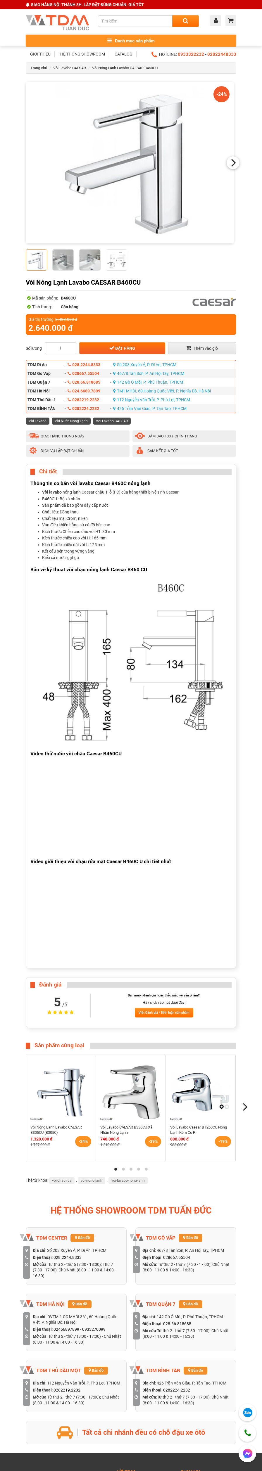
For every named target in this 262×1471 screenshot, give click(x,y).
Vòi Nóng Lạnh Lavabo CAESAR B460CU (125, 68)
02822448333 (221, 54)
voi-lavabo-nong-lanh (128, 1180)
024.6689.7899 (84, 391)
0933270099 (94, 1329)
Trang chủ (38, 68)
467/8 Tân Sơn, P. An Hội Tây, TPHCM (148, 373)
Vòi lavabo (52, 492)
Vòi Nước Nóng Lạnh (71, 421)
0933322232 (191, 54)
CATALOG (123, 54)
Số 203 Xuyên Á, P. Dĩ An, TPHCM (144, 364)
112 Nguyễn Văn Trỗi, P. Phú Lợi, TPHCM (151, 399)
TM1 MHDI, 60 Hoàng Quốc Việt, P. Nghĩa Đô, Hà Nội (162, 391)
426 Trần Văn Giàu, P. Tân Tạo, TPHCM (150, 408)
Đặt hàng (122, 348)
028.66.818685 (84, 382)
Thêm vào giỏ (202, 348)
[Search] (185, 21)
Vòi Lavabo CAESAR (69, 68)
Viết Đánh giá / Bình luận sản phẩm (164, 1013)
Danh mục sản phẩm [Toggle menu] (131, 41)
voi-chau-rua (62, 1180)
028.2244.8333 (84, 364)
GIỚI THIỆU (40, 54)
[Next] (233, 162)
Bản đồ (82, 1237)
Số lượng (34, 348)
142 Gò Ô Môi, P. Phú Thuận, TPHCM (148, 382)
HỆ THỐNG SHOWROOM (82, 54)
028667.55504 (83, 373)
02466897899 (66, 1329)
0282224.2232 (83, 408)
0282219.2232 (83, 399)
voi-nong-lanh (91, 1180)
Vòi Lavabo (37, 421)
